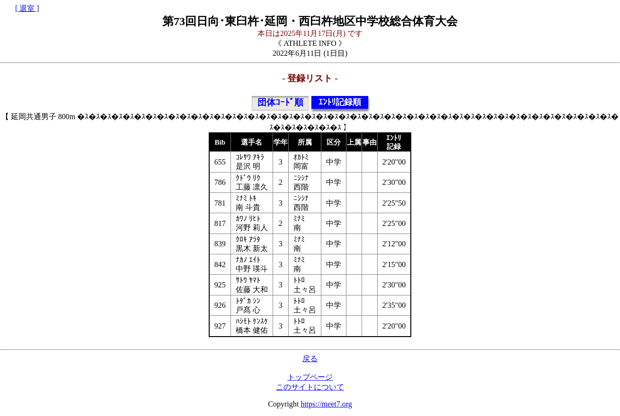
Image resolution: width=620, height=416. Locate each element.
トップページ (310, 377)
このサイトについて (310, 387)
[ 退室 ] (27, 8)
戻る (310, 359)
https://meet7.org (326, 404)
